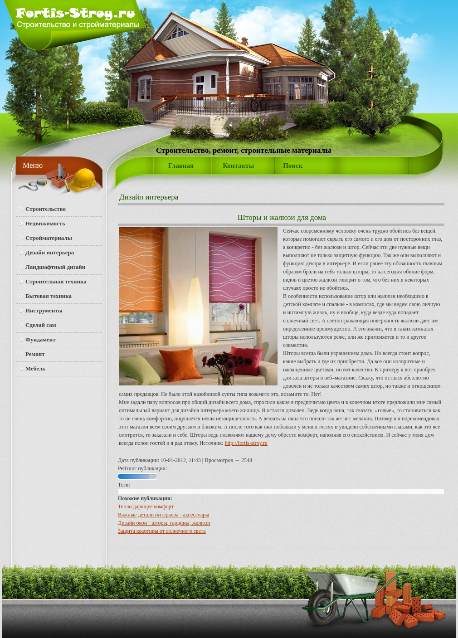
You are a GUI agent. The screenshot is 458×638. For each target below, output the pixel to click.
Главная (181, 165)
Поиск (292, 165)
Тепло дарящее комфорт (146, 506)
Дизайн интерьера (148, 197)
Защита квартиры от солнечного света (162, 531)
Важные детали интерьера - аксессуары (163, 514)
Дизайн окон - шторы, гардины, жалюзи (164, 523)
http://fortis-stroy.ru (246, 443)
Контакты (238, 165)
